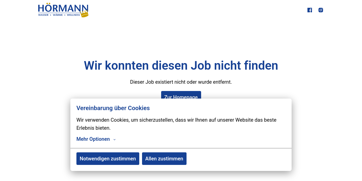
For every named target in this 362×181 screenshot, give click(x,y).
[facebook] (310, 10)
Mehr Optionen (96, 139)
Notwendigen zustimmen (108, 159)
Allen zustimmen (164, 159)
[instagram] (321, 10)
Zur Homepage (181, 97)
